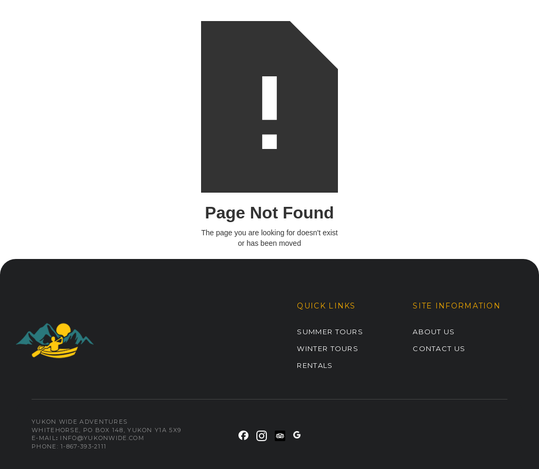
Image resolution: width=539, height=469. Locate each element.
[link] (243, 434)
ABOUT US (434, 331)
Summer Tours (330, 331)
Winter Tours (327, 348)
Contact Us (439, 348)
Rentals (315, 365)
